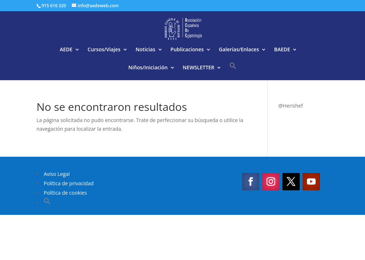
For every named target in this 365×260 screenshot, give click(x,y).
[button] (233, 71)
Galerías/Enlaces (239, 50)
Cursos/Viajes (104, 50)
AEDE (66, 50)
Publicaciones (187, 50)
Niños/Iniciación (148, 68)
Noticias (145, 50)
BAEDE (282, 50)
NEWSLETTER (199, 68)
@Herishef (290, 105)
